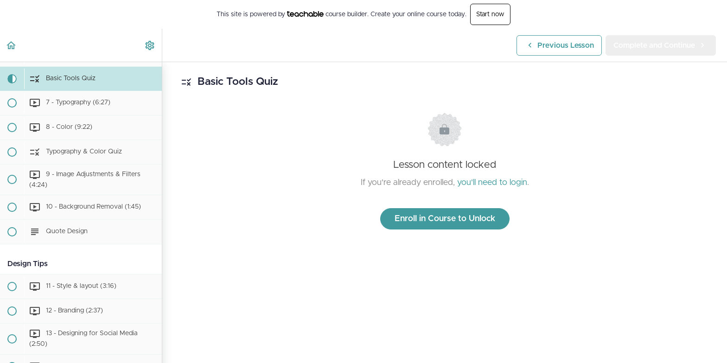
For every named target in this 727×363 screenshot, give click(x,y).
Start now (490, 14)
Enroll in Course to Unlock (445, 219)
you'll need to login (492, 182)
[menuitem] (150, 45)
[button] (11, 45)
